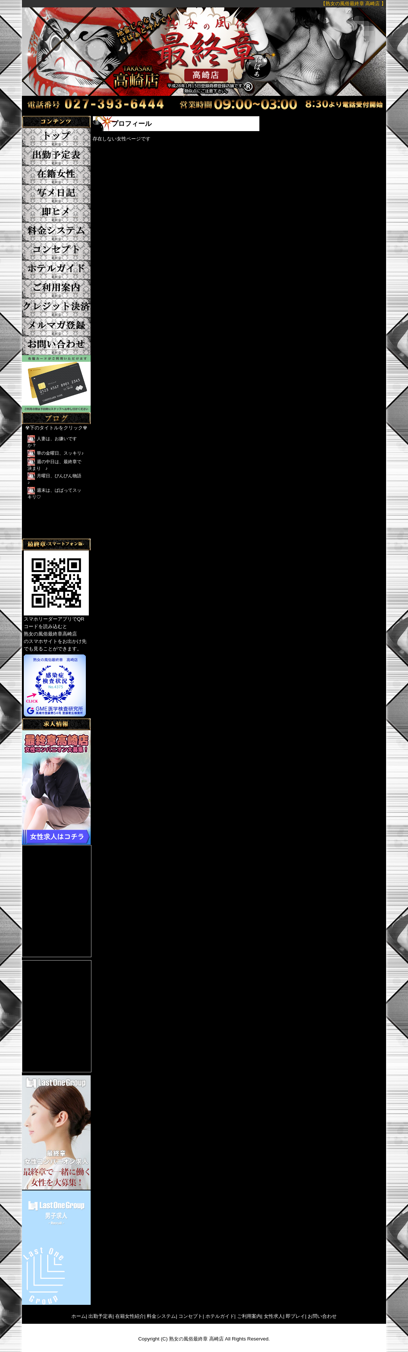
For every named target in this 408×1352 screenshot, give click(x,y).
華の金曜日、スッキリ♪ (60, 453)
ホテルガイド (219, 1316)
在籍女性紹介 (129, 1316)
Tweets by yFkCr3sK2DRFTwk (55, 534)
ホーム (78, 1316)
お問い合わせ (322, 1316)
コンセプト (190, 1316)
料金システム (161, 1316)
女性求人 (273, 1316)
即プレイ (295, 1316)
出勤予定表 (100, 1316)
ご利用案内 (249, 1316)
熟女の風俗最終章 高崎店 (196, 1339)
